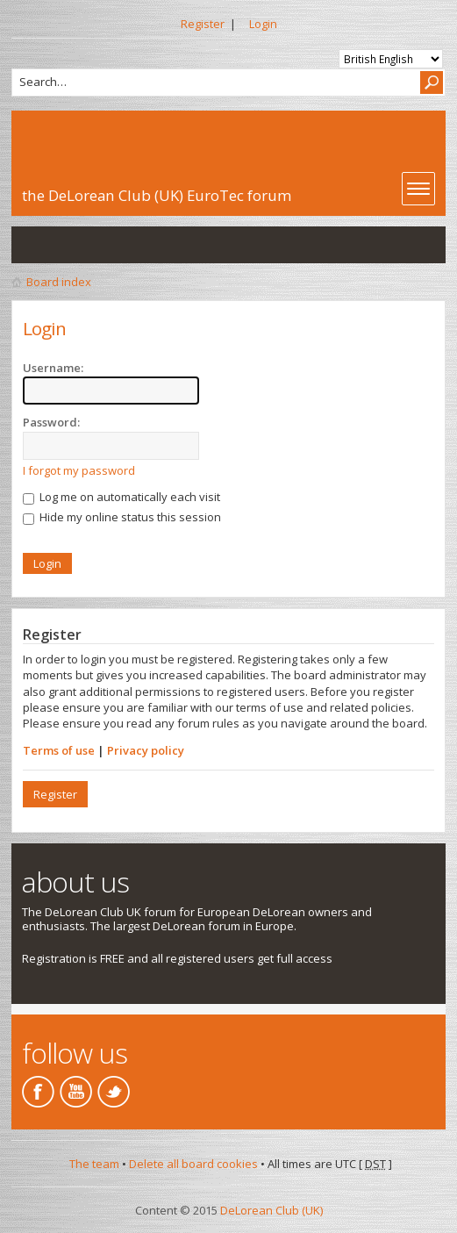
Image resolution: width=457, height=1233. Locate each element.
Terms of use (59, 750)
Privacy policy (145, 750)
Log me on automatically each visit (121, 497)
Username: (53, 368)
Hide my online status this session (122, 517)
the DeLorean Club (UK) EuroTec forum (156, 195)
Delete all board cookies (193, 1164)
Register (203, 24)
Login (263, 24)
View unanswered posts (34, 245)
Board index (58, 282)
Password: (51, 422)
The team (94, 1164)
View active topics (69, 245)
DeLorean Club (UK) (271, 1210)
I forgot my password (79, 470)
